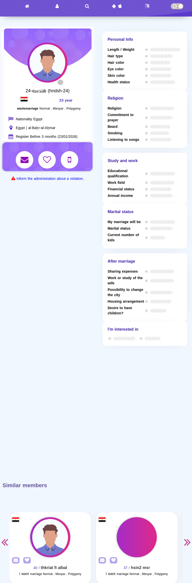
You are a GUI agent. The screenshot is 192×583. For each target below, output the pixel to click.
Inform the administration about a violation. (50, 178)
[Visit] (50, 537)
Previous (4, 542)
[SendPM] (15, 560)
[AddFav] (26, 560)
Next (187, 542)
